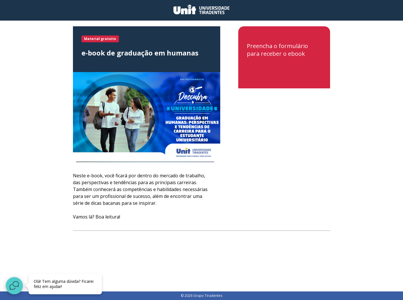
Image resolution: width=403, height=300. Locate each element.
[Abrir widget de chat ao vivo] (14, 285)
